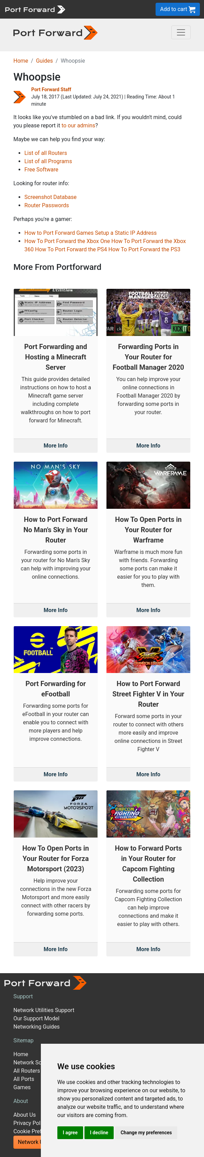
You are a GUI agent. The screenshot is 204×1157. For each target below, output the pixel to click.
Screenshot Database (50, 197)
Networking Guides (36, 1026)
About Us (24, 1115)
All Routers (26, 1070)
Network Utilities (38, 1142)
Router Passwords (46, 205)
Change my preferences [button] (146, 1132)
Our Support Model (36, 1018)
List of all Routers (45, 153)
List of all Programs (48, 161)
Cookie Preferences (37, 1131)
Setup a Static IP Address (126, 233)
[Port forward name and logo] (35, 9)
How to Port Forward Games (59, 233)
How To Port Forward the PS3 (145, 249)
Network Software (35, 1062)
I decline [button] (99, 1132)
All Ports (23, 1079)
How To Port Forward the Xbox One (67, 241)
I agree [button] (70, 1132)
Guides (44, 60)
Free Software (41, 169)
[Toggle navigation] (181, 32)
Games (22, 1087)
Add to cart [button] (177, 9)
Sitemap (23, 1040)
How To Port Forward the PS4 (71, 249)
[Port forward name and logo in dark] (55, 32)
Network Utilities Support (43, 1010)
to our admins (78, 125)
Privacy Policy (30, 1123)
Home (20, 60)
